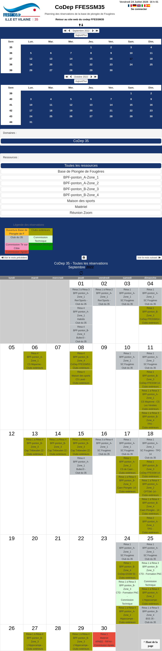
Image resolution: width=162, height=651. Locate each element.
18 (151, 58)
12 (30, 58)
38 (10, 64)
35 (10, 47)
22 (91, 64)
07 (58, 347)
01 (81, 284)
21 (71, 64)
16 (111, 58)
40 (10, 99)
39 (10, 70)
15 (91, 58)
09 (104, 347)
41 (10, 104)
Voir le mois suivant (149, 257)
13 (50, 58)
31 (30, 122)
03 (127, 284)
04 (150, 284)
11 (151, 53)
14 (71, 58)
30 (111, 70)
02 (104, 284)
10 (131, 53)
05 (12, 347)
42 (10, 110)
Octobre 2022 (81, 76)
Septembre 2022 (81, 30)
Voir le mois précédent (14, 257)
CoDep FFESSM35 (79, 7)
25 (151, 64)
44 (10, 122)
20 (50, 64)
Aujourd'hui (81, 35)
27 (50, 70)
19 (30, 64)
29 (91, 70)
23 (111, 64)
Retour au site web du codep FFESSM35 (79, 19)
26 (30, 70)
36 (10, 53)
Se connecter (139, 9)
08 (81, 347)
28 (71, 70)
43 (10, 116)
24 (131, 64)
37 (10, 58)
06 (35, 347)
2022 (90, 267)
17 (30, 110)
